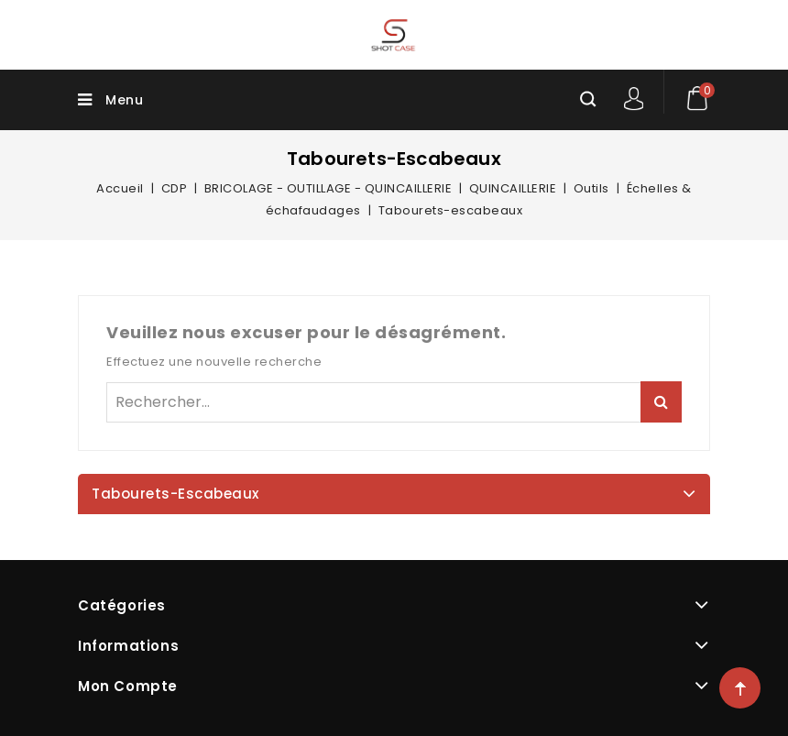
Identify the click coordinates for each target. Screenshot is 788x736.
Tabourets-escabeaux (175, 493)
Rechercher (661, 402)
